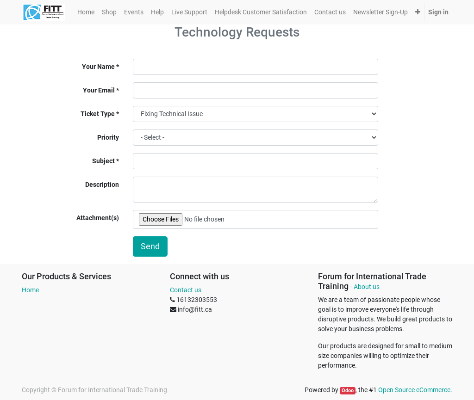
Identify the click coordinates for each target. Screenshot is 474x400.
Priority (108, 137)
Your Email (99, 90)
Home (30, 290)
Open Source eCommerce (414, 390)
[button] (418, 12)
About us (367, 286)
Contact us (185, 290)
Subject (103, 161)
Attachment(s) (97, 218)
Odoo (348, 391)
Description (102, 184)
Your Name (98, 66)
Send (150, 246)
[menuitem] (86, 12)
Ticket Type (98, 113)
